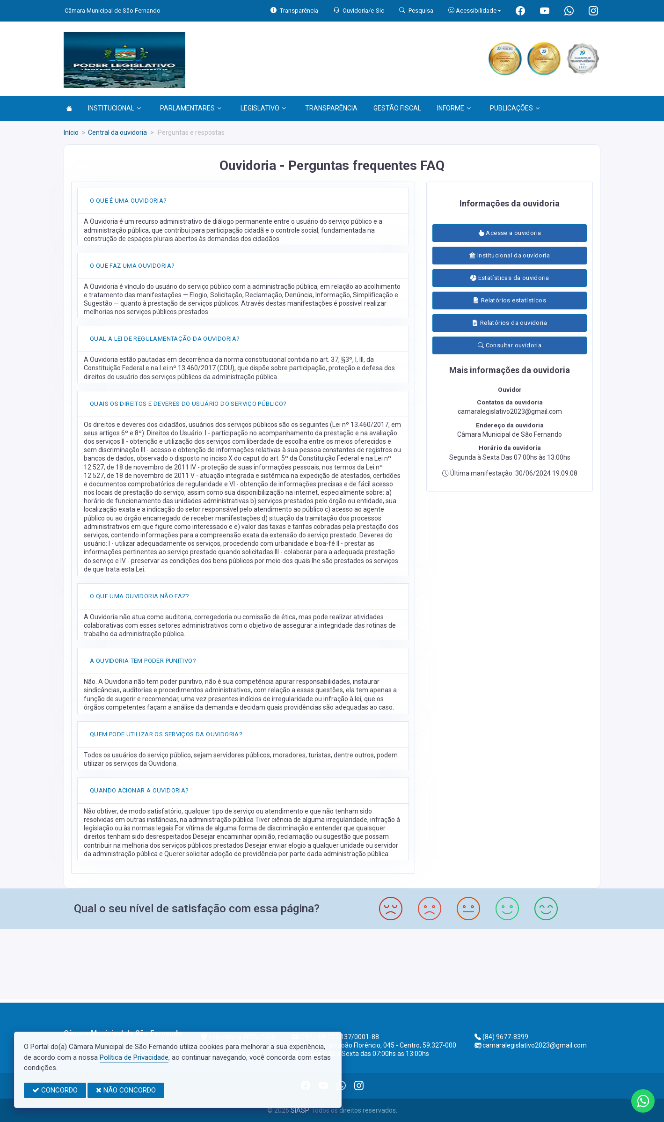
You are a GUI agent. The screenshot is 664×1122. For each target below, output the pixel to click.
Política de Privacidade (134, 1057)
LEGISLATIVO (263, 108)
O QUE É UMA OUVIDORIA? (128, 200)
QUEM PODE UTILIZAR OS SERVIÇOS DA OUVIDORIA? (166, 734)
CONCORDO (55, 1090)
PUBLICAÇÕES (515, 108)
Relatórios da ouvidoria (509, 322)
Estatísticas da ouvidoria (509, 277)
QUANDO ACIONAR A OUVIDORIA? (139, 790)
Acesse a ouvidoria (509, 232)
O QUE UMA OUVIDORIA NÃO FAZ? (140, 596)
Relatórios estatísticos (509, 300)
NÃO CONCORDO (126, 1090)
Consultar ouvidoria (509, 345)
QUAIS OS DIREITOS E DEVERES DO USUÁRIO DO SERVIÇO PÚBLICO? (188, 403)
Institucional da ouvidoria (509, 255)
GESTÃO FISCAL (397, 108)
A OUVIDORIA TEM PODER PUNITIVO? (143, 660)
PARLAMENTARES (190, 108)
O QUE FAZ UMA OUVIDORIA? (132, 265)
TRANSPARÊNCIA (331, 108)
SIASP (299, 1110)
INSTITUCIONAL (114, 108)
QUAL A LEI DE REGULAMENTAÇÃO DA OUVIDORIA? (165, 338)
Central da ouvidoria (117, 132)
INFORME (454, 108)
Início (71, 132)
